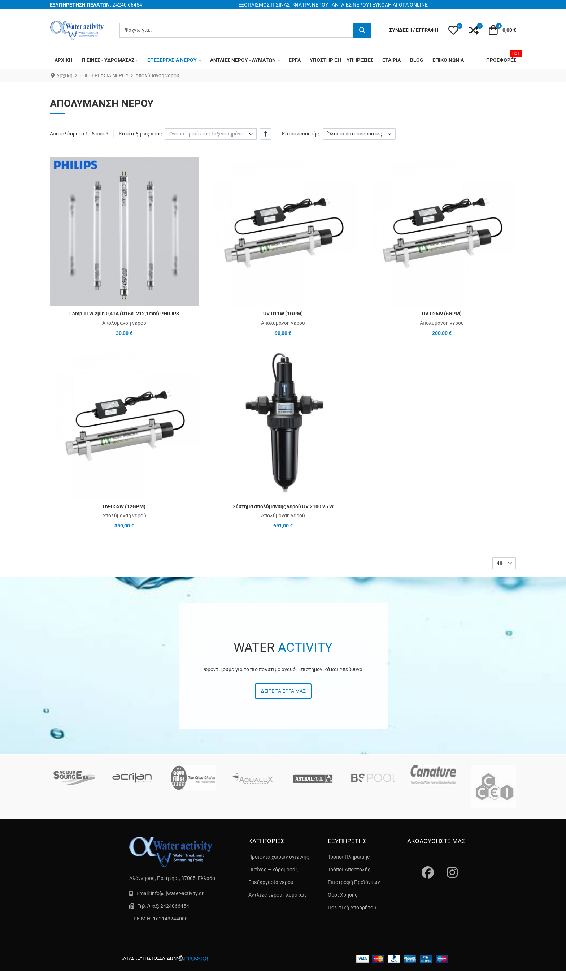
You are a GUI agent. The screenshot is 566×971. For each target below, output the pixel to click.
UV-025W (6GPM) (442, 313)
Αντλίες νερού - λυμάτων (277, 895)
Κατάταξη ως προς (140, 134)
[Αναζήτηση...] (362, 30)
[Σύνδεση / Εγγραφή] (414, 30)
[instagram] (449, 865)
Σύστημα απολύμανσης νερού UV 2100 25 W (283, 506)
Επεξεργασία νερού (270, 882)
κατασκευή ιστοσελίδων (148, 958)
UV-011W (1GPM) (283, 313)
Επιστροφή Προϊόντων (354, 882)
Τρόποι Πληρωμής (349, 857)
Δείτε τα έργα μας (283, 691)
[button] (453, 30)
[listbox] (211, 134)
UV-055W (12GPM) (124, 506)
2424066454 (174, 906)
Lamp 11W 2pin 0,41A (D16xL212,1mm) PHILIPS (124, 313)
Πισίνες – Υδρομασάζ (273, 869)
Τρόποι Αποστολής (349, 869)
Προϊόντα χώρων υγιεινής (278, 857)
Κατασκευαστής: (301, 134)
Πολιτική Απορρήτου (352, 907)
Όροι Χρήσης (343, 895)
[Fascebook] (423, 865)
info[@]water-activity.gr (177, 893)
